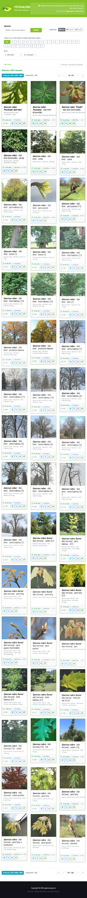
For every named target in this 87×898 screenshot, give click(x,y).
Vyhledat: (7, 26)
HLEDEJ (36, 30)
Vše (7, 42)
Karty (61, 30)
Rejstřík (78, 30)
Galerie (8, 64)
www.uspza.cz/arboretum (74, 11)
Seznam (70, 30)
